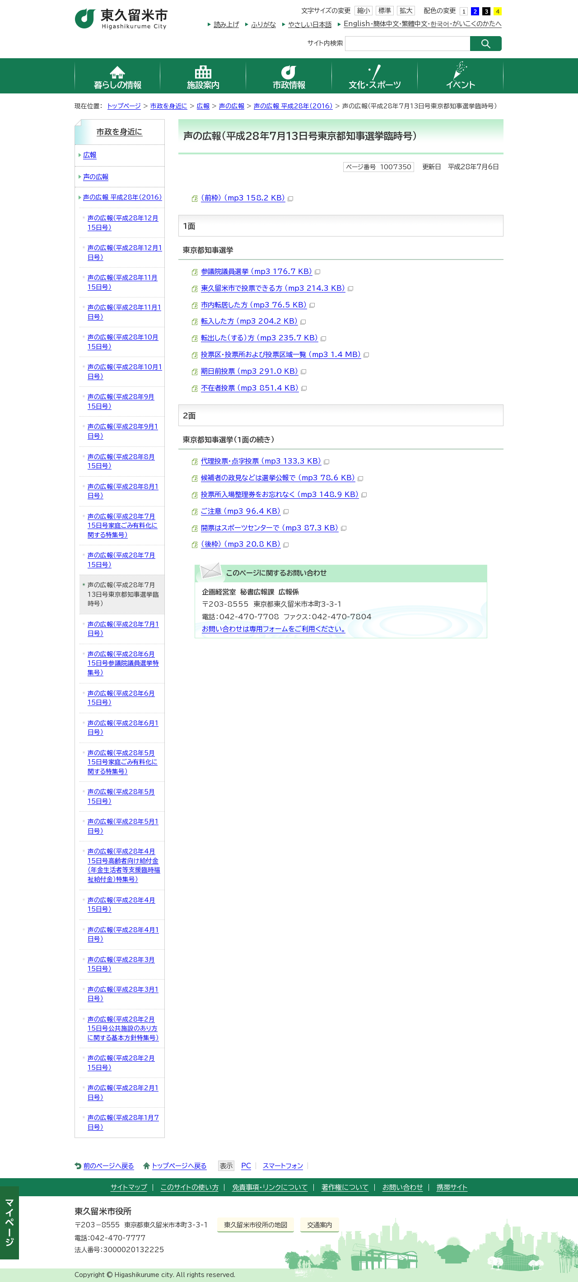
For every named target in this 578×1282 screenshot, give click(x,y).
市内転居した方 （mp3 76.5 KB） (258, 305)
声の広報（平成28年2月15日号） (121, 1063)
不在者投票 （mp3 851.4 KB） (254, 388)
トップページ (124, 106)
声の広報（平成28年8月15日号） (121, 461)
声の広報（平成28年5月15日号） (121, 796)
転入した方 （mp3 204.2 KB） (253, 321)
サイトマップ (129, 1187)
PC (246, 1165)
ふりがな (263, 24)
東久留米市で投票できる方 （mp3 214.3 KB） (277, 288)
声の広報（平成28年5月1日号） (123, 826)
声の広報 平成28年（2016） (293, 106)
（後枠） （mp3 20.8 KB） (245, 544)
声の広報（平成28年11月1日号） (124, 312)
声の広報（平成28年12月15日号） (123, 223)
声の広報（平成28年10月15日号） (123, 342)
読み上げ (226, 24)
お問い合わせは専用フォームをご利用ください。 (273, 629)
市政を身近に (168, 106)
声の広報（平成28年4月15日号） (121, 905)
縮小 (363, 10)
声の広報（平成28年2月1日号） (123, 1093)
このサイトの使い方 (190, 1187)
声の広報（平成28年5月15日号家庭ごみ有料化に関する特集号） (123, 762)
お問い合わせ (402, 1187)
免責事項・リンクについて (270, 1187)
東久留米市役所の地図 (255, 1225)
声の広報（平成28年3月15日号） (121, 964)
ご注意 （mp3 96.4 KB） (245, 511)
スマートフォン (283, 1165)
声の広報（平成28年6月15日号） (121, 698)
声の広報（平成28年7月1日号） (123, 629)
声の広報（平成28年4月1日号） (123, 935)
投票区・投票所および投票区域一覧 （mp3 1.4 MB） (285, 354)
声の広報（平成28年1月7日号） (123, 1122)
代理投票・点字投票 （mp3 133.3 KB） (265, 461)
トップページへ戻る (179, 1165)
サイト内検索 (325, 42)
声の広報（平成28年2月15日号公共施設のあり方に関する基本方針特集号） (123, 1028)
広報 (203, 106)
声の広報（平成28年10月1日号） (125, 372)
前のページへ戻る (109, 1165)
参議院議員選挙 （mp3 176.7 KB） (260, 271)
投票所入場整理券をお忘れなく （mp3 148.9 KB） (284, 494)
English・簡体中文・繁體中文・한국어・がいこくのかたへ (423, 23)
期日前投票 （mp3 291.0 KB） (253, 371)
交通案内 (319, 1225)
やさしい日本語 (309, 24)
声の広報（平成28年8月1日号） (123, 491)
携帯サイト (452, 1187)
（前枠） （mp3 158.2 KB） (247, 198)
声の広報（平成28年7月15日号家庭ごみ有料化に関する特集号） (123, 525)
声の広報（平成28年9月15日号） (121, 401)
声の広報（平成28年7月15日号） (121, 560)
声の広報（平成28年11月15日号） (123, 282)
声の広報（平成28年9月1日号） (123, 431)
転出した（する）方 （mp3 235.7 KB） (263, 337)
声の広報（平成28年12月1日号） (125, 252)
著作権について (345, 1187)
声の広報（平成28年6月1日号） (123, 728)
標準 (384, 10)
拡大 (406, 10)
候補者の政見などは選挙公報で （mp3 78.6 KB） (282, 477)
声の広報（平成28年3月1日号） (123, 994)
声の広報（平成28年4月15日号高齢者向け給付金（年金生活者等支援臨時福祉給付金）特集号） (124, 865)
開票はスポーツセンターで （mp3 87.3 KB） (273, 528)
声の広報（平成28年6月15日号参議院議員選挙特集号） (123, 663)
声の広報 (231, 106)
